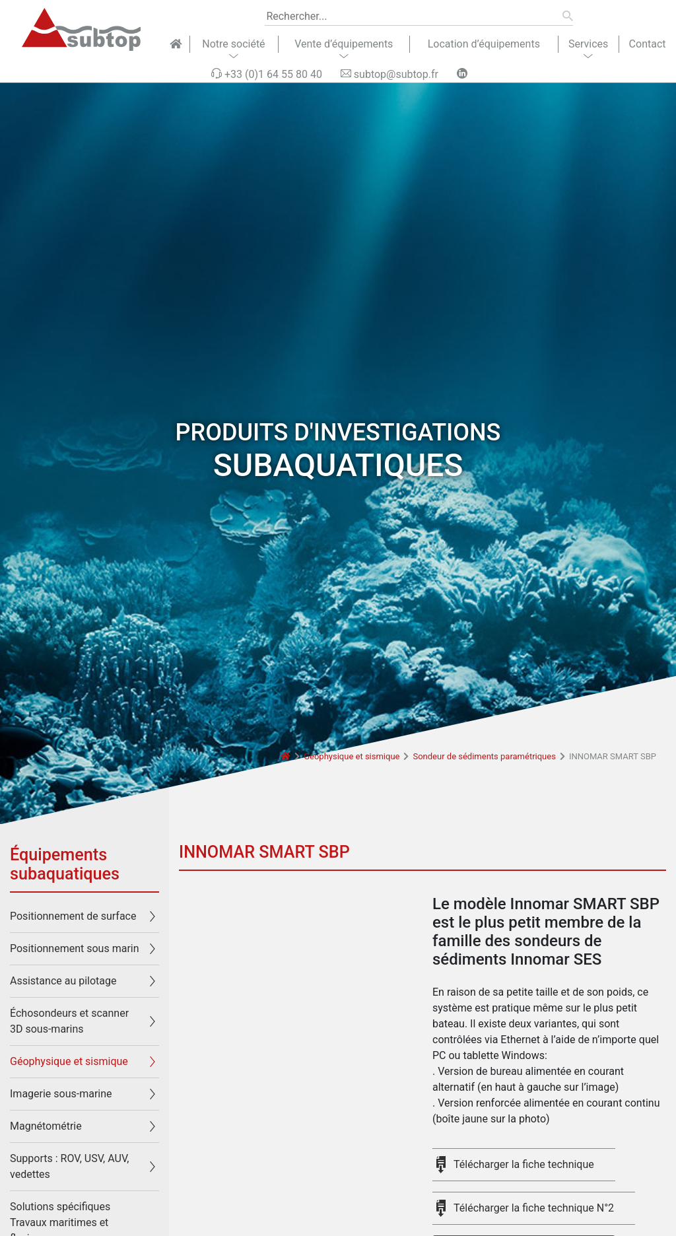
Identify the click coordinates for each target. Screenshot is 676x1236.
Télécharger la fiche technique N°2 (534, 1208)
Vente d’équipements (343, 44)
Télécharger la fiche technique (524, 1164)
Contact (647, 44)
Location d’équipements (484, 44)
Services (588, 44)
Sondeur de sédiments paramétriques (484, 756)
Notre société (233, 44)
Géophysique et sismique (351, 756)
